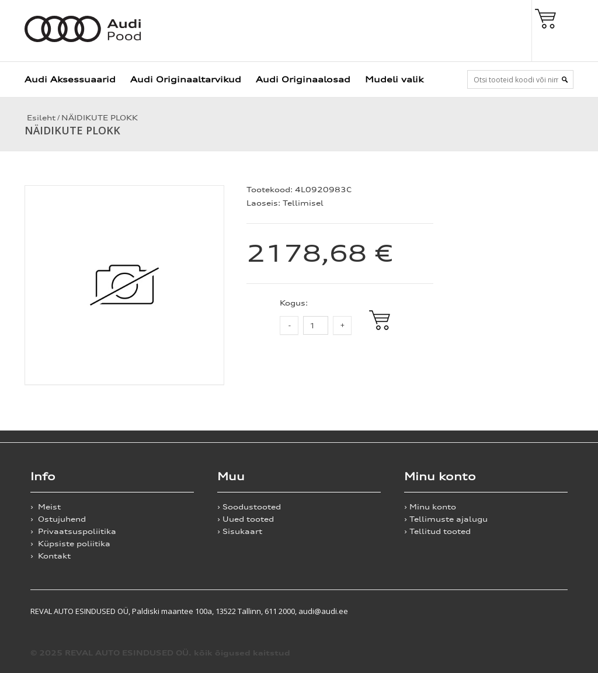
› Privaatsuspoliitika (73, 531)
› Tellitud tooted (437, 531)
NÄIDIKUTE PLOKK (99, 117)
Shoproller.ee (547, 611)
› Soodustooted (249, 506)
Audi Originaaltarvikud (185, 79)
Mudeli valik (394, 79)
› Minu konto (430, 506)
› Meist (45, 506)
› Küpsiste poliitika (70, 543)
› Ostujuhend (58, 519)
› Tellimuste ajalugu (446, 519)
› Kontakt (50, 555)
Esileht (40, 117)
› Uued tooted (245, 519)
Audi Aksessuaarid (70, 79)
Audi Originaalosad (303, 79)
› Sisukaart (239, 531)
